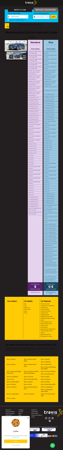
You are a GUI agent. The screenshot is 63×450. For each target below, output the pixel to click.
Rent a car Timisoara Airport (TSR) (48, 395)
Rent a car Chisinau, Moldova (48, 371)
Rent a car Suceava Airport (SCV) (30, 388)
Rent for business (10, 413)
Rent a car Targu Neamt (13, 394)
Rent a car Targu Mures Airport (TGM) (47, 390)
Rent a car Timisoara (29, 394)
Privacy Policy (34, 413)
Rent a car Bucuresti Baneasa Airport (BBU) (48, 368)
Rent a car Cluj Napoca (12, 377)
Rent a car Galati (45, 377)
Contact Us (34, 410)
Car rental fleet (15, 25)
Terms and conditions (36, 415)
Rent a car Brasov (11, 364)
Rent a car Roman (11, 384)
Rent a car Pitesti (28, 382)
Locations (20, 410)
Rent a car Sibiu (28, 384)
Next (26, 55)
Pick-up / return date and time (41, 13)
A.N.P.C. (33, 417)
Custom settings (16, 445)
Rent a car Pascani (45, 379)
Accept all (15, 441)
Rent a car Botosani (46, 362)
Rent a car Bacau (11, 359)
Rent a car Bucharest (46, 364)
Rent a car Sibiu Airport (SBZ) (48, 384)
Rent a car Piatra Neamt (13, 382)
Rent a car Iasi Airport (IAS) (30, 379)
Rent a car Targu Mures (47, 387)
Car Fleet (20, 412)
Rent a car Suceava (12, 387)
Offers (20, 413)
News (19, 415)
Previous (4, 55)
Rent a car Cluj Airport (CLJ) (47, 374)
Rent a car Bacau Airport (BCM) (30, 360)
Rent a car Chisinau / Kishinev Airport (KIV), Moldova (31, 372)
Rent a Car (8, 410)
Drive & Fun (8, 415)
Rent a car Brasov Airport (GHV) (30, 365)
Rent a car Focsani (28, 377)
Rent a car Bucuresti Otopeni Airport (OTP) (14, 372)
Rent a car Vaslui (11, 398)
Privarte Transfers (10, 412)
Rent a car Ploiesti (45, 382)
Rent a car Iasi (10, 379)
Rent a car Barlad (45, 359)
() (35, 74)
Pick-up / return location (14, 13)
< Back (8, 26)
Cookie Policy (34, 412)
